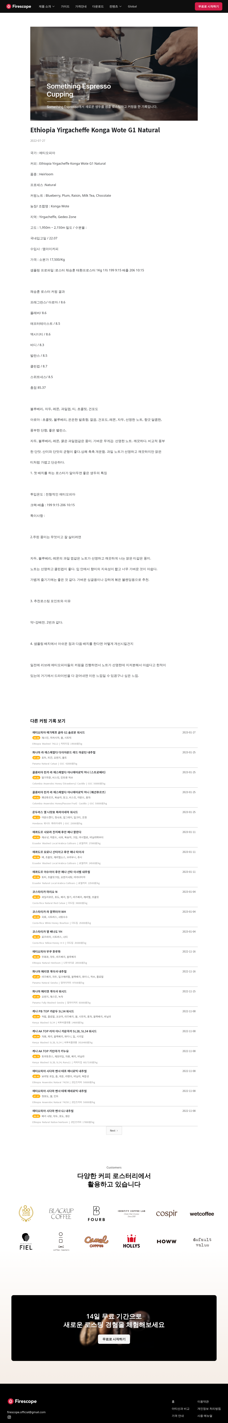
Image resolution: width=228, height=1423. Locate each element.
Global (132, 6)
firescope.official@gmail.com (26, 1412)
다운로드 (98, 6)
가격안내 (81, 6)
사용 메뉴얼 (204, 1416)
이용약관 (203, 1401)
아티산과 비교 (181, 1409)
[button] (47, 6)
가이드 (65, 6)
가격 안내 (178, 1416)
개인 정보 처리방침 (209, 1409)
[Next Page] (114, 1130)
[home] (19, 6)
